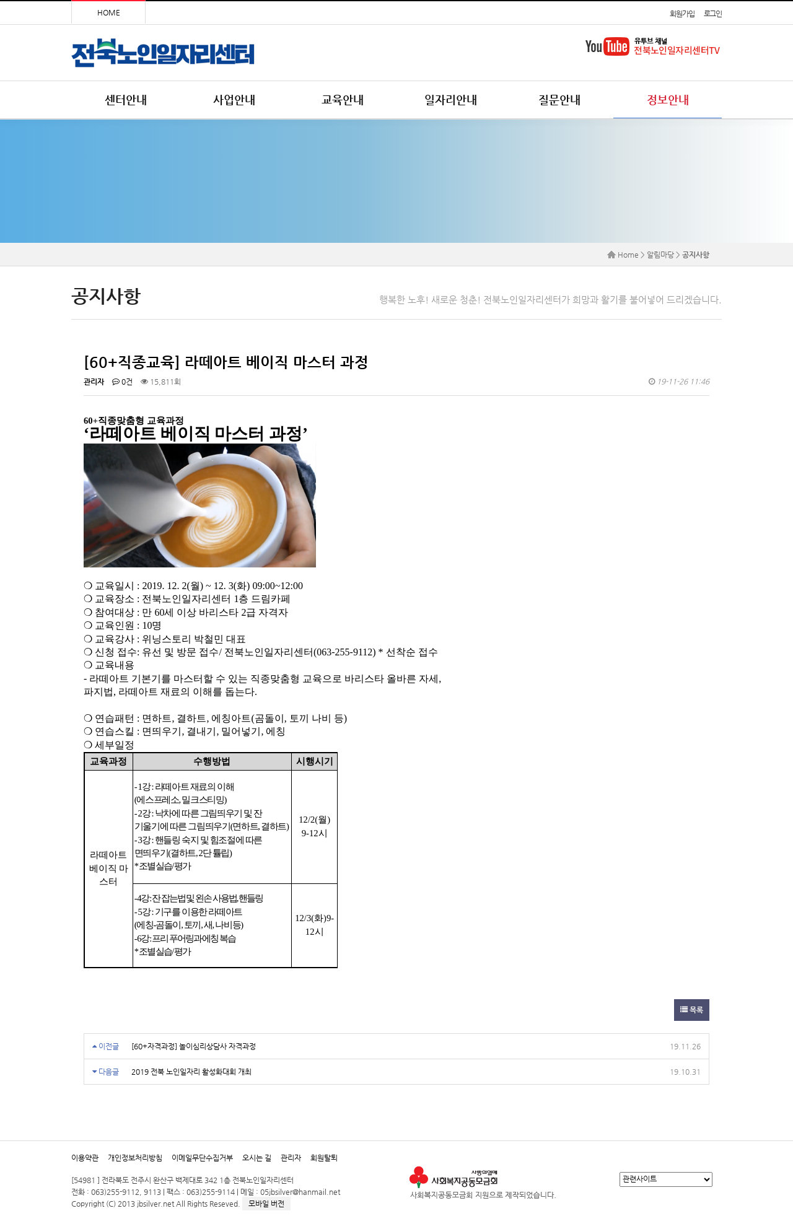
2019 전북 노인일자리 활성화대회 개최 (191, 1071)
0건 (122, 381)
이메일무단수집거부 (202, 1157)
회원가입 (682, 13)
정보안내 (668, 99)
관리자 (291, 1157)
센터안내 (126, 99)
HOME (108, 12)
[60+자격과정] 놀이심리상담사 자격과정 (193, 1046)
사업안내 (234, 99)
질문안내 (559, 99)
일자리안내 (450, 99)
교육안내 (343, 99)
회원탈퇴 (324, 1157)
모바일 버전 (266, 1203)
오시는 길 (256, 1157)
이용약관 (85, 1157)
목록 (691, 1009)
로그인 (713, 13)
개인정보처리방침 (135, 1157)
